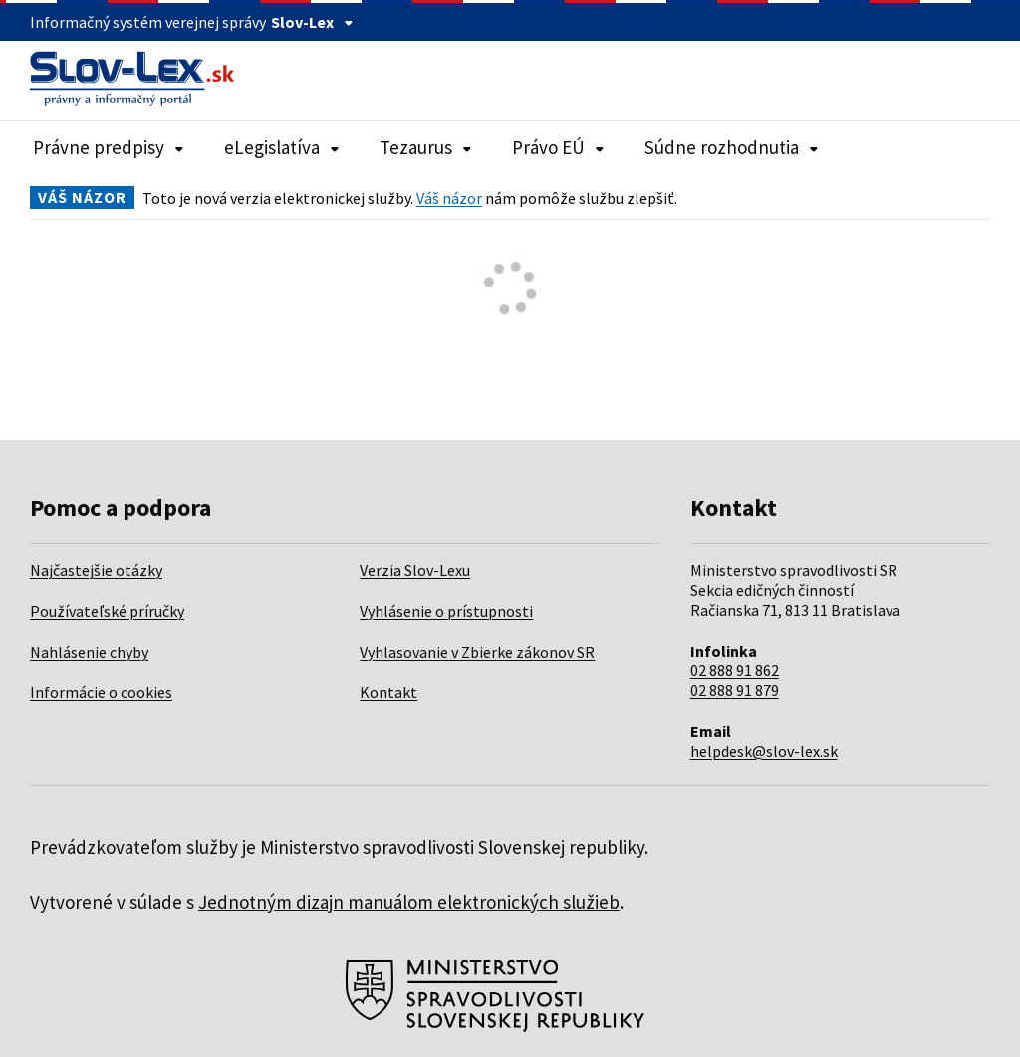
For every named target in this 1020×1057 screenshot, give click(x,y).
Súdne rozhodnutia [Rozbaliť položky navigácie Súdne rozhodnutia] (731, 147)
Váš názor (449, 198)
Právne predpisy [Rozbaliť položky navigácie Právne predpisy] (108, 147)
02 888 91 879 (734, 690)
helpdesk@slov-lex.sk (764, 751)
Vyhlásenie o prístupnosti (446, 611)
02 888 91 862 (734, 670)
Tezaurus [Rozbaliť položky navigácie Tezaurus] (426, 147)
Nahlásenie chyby (89, 651)
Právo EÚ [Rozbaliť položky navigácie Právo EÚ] (558, 147)
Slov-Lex (312, 22)
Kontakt (388, 692)
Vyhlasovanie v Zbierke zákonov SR (477, 651)
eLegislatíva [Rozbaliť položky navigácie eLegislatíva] (282, 147)
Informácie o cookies (101, 692)
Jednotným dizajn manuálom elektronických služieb (409, 902)
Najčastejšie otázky (96, 570)
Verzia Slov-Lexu (415, 570)
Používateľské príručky (107, 611)
